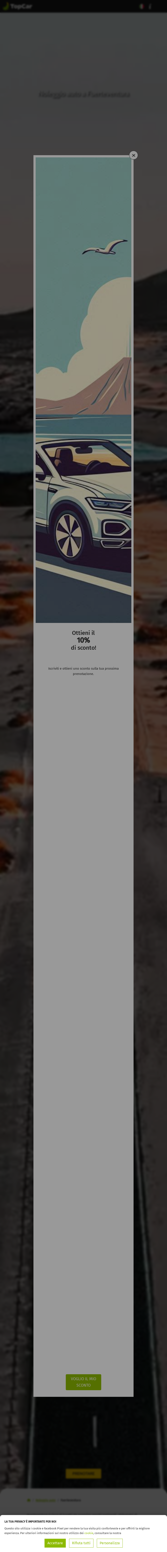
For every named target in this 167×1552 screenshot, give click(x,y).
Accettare (55, 1543)
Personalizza (110, 1543)
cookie (88, 1533)
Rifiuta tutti (81, 1543)
